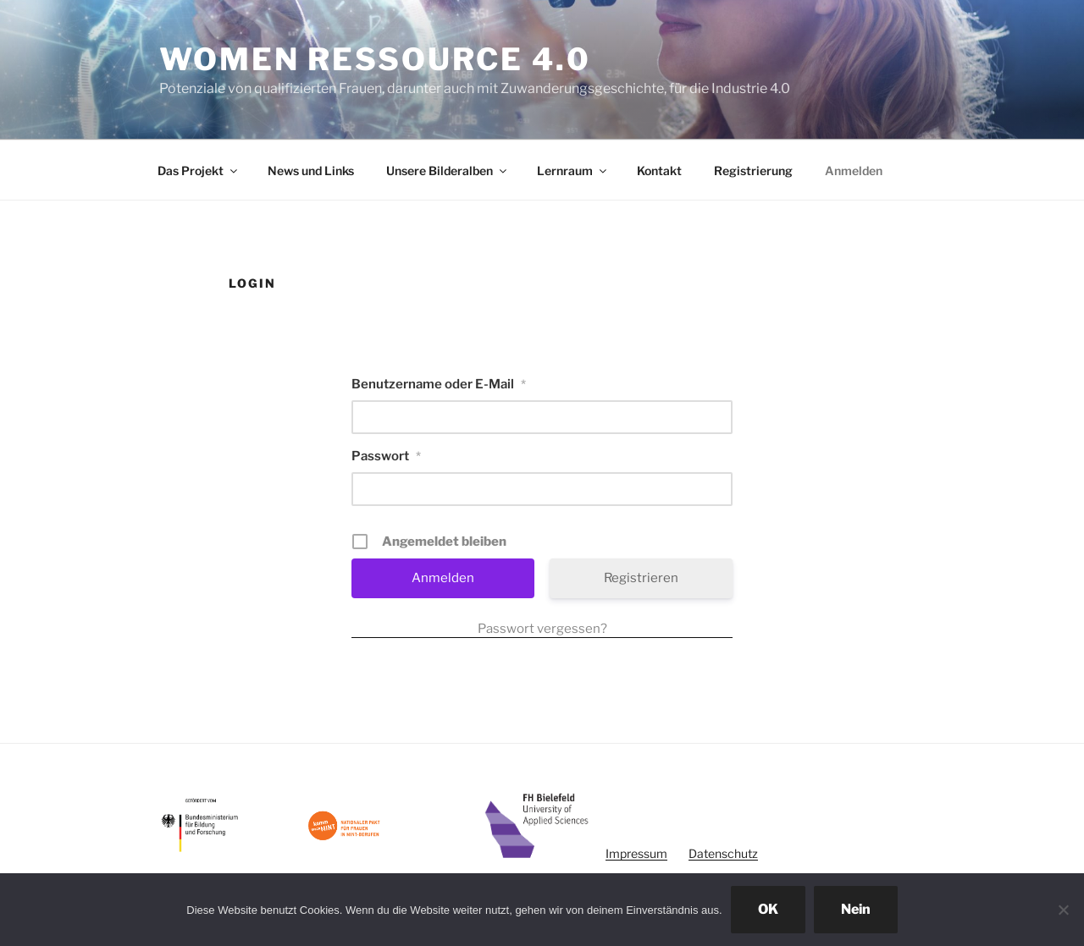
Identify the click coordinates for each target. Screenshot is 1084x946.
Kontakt (659, 170)
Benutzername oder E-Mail (438, 384)
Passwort (386, 456)
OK (768, 909)
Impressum (636, 853)
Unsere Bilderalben (447, 170)
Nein (856, 909)
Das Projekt (199, 170)
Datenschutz (723, 853)
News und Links (311, 170)
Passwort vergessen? (542, 628)
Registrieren (641, 578)
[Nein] (1062, 909)
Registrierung (753, 170)
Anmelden (853, 170)
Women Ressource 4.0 (375, 59)
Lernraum (573, 170)
